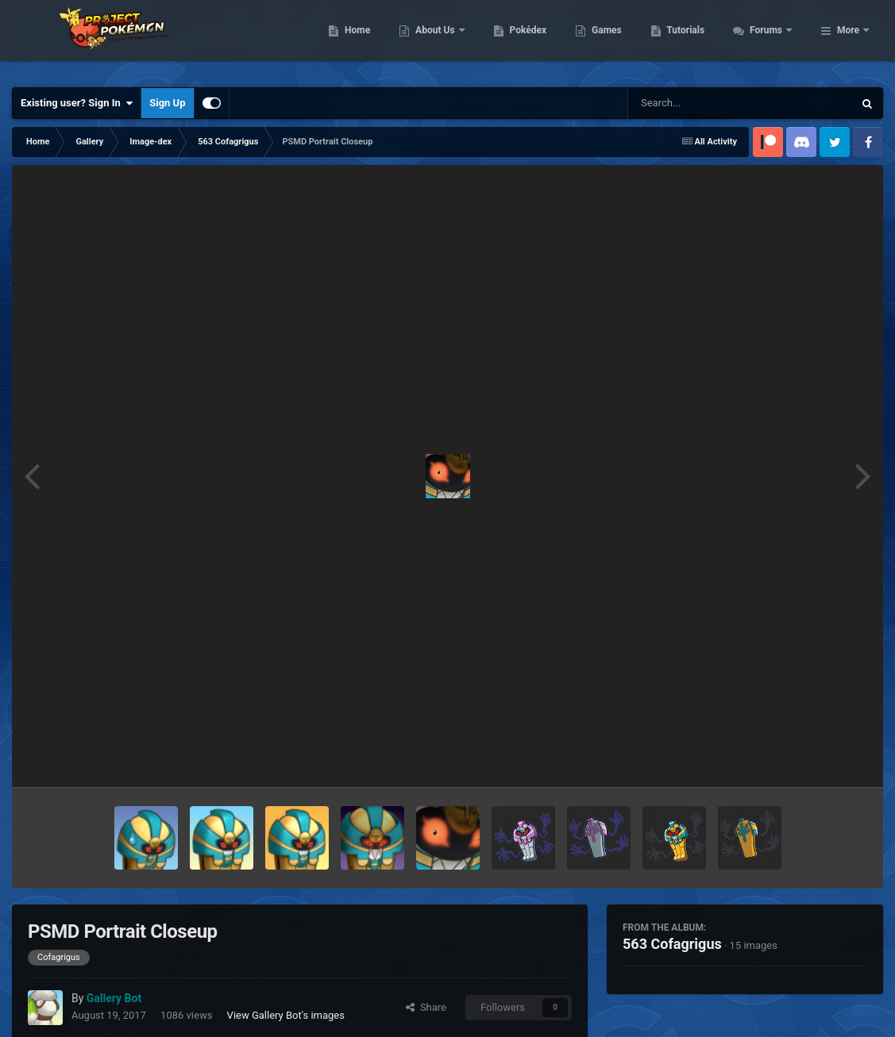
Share (426, 1007)
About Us (522, 39)
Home (443, 39)
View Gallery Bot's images (286, 1015)
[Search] (700, 103)
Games (693, 39)
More (848, 39)
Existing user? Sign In (77, 103)
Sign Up (167, 103)
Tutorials (772, 39)
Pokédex (614, 39)
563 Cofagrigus (672, 943)
